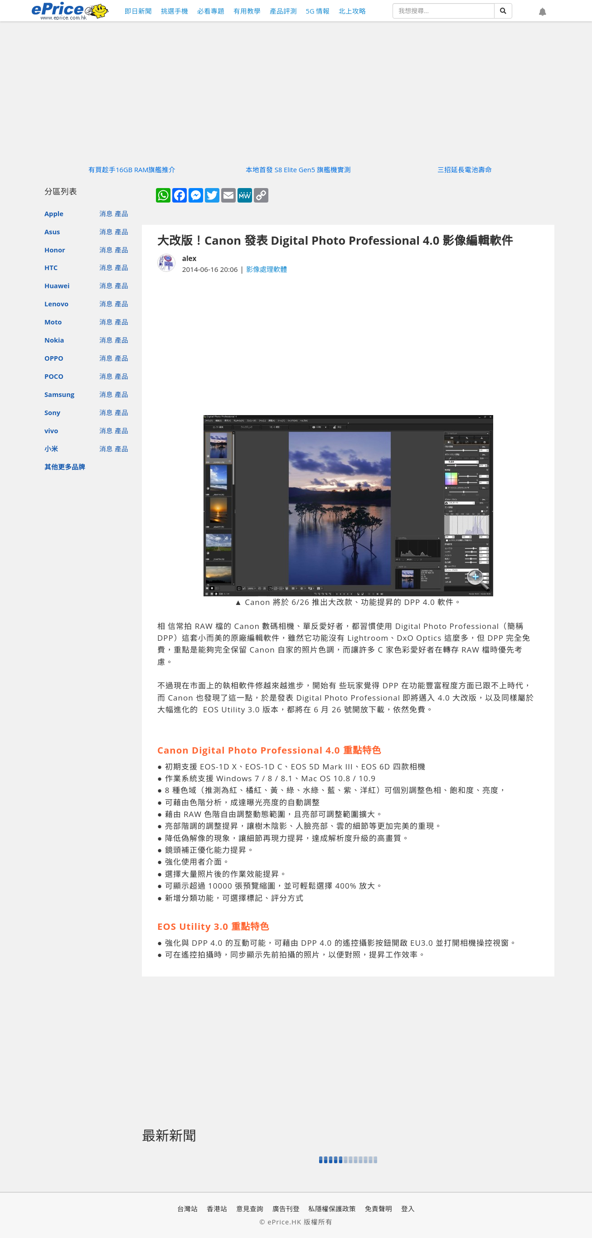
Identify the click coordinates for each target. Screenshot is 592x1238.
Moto (53, 321)
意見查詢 (249, 1208)
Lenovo (56, 303)
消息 (106, 213)
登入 (408, 1208)
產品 (121, 213)
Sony (52, 412)
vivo (51, 430)
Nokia (54, 339)
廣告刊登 (286, 1208)
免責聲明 (378, 1208)
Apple (53, 213)
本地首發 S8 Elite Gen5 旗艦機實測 (298, 169)
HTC (51, 267)
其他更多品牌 (64, 466)
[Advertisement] (348, 344)
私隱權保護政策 (332, 1208)
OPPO (53, 358)
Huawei (56, 285)
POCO (53, 376)
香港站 (217, 1208)
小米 (51, 448)
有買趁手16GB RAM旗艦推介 (131, 169)
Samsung (59, 394)
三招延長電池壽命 (464, 169)
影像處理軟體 (266, 269)
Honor (54, 249)
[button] (542, 12)
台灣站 (187, 1208)
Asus (52, 231)
